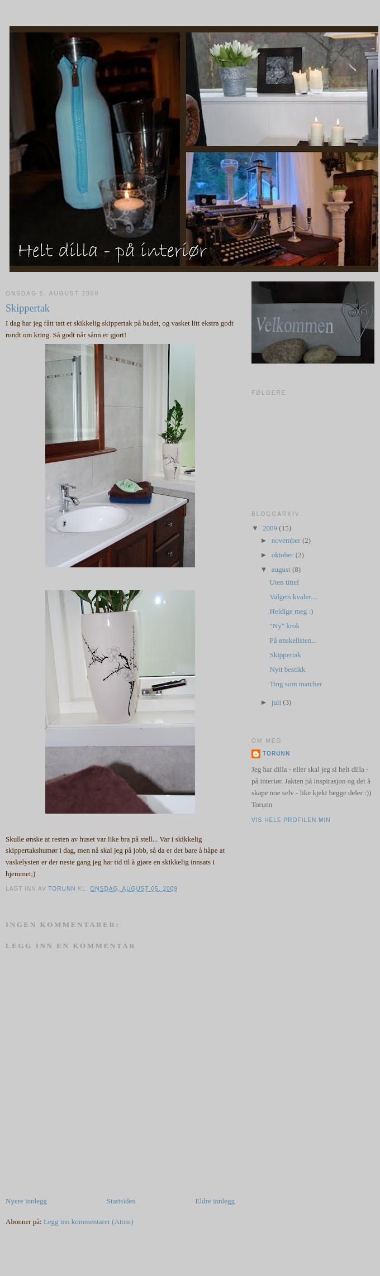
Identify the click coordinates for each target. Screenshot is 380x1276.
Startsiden (121, 1201)
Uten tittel (283, 582)
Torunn (276, 754)
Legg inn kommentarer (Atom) (89, 1221)
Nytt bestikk (287, 669)
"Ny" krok (284, 626)
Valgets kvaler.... (293, 596)
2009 (271, 528)
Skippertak (285, 655)
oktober (284, 555)
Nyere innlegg (26, 1201)
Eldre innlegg (215, 1201)
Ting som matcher (295, 684)
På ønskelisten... (293, 640)
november (287, 540)
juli (277, 702)
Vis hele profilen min (291, 820)
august (282, 569)
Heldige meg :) (291, 611)
